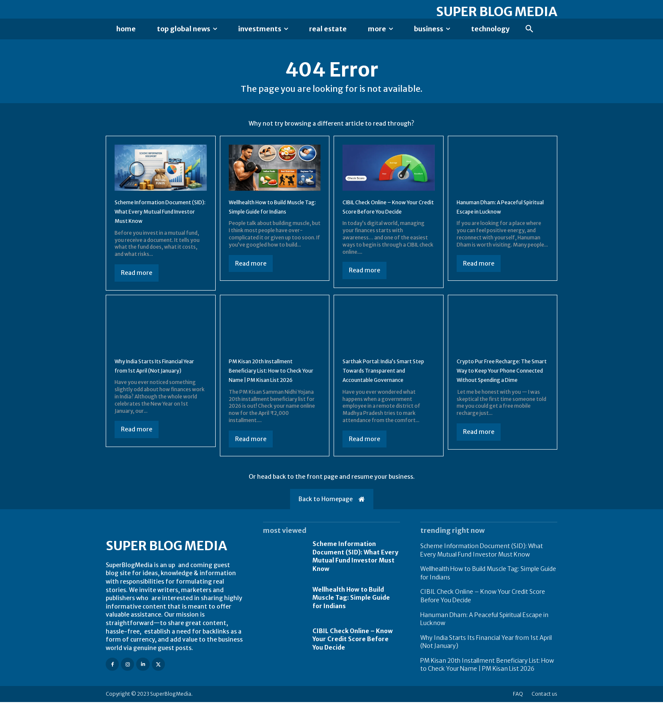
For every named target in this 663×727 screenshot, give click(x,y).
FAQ (518, 719)
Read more (136, 288)
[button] (529, 29)
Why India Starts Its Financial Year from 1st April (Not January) (160, 385)
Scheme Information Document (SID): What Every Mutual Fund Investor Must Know (355, 581)
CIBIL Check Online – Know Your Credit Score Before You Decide (384, 217)
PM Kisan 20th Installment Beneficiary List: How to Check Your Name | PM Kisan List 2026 (487, 690)
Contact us (544, 719)
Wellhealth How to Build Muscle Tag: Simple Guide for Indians (269, 217)
